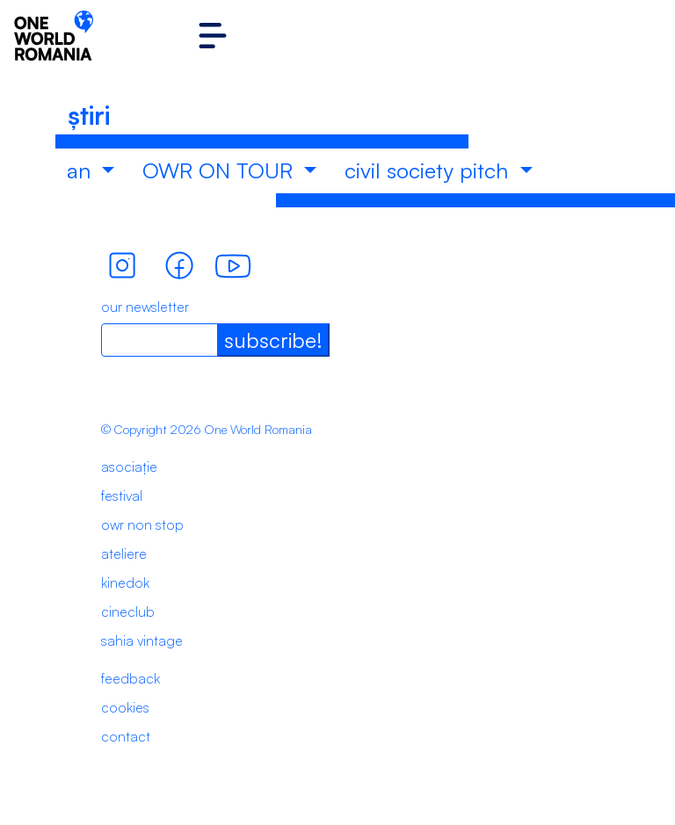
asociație (129, 466)
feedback (130, 678)
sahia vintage (142, 640)
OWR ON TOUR (220, 170)
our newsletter (145, 306)
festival (121, 495)
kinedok (125, 582)
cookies (125, 707)
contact (125, 736)
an (82, 170)
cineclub (128, 611)
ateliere (124, 553)
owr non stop (142, 524)
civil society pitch (429, 170)
